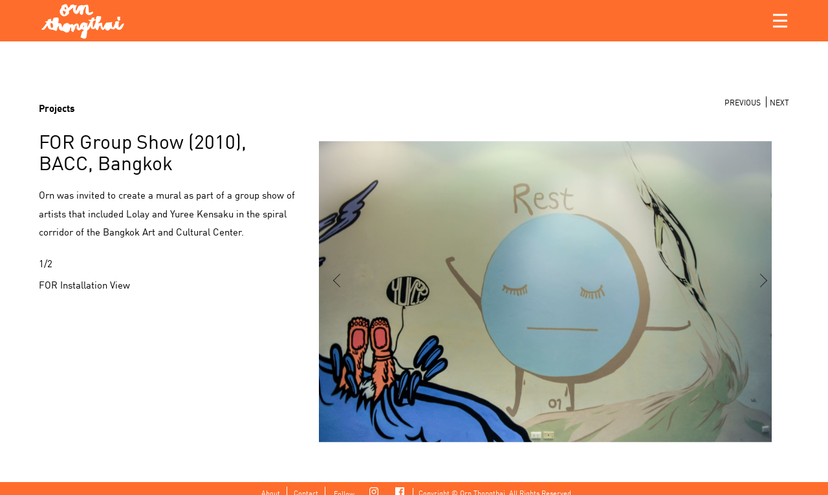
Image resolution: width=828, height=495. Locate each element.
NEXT (779, 101)
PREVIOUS (742, 101)
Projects (57, 107)
